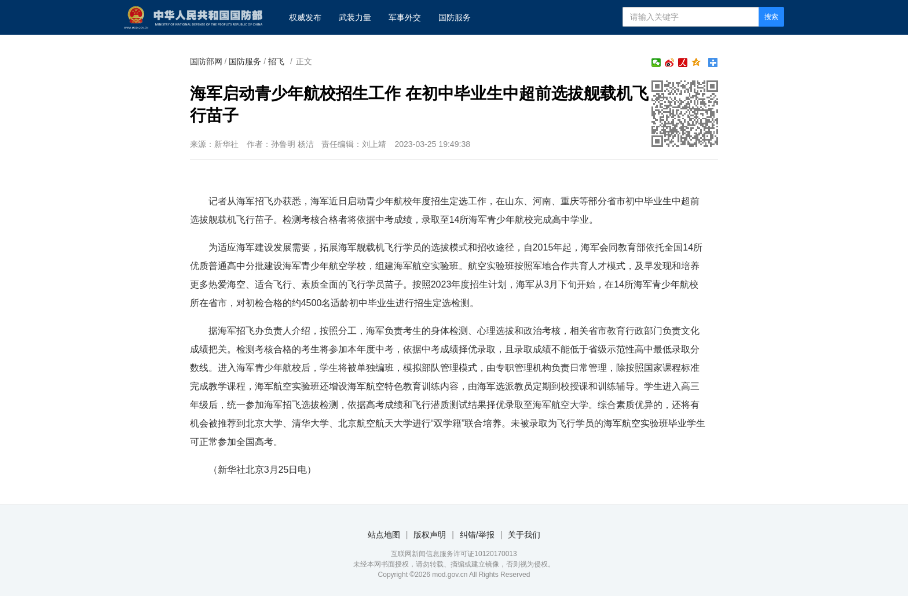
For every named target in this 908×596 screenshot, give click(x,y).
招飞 (276, 61)
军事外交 (405, 17)
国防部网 (206, 61)
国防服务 (454, 17)
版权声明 (429, 534)
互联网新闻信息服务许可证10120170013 (454, 554)
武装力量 (355, 17)
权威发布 (305, 17)
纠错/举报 (477, 534)
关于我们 (524, 534)
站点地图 (384, 534)
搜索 (771, 17)
